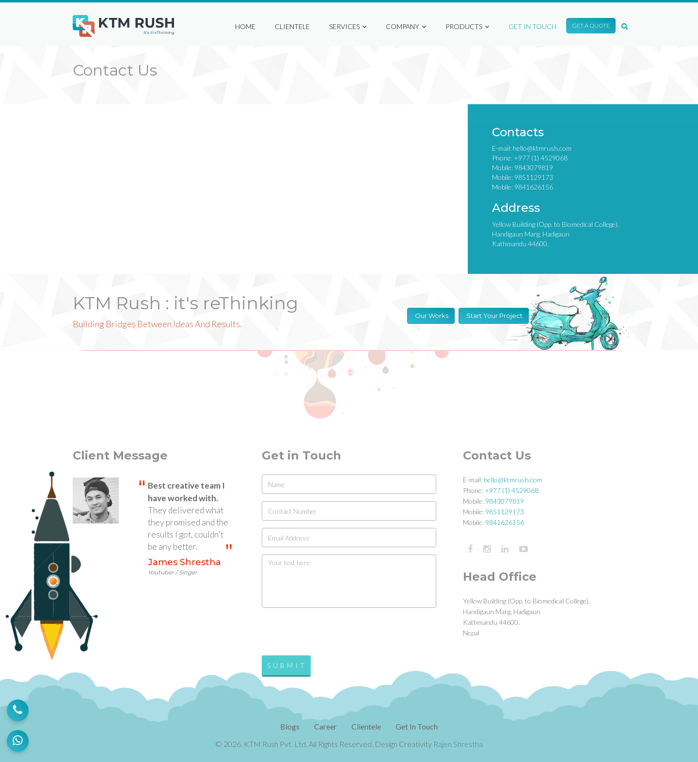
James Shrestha (184, 566)
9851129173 (533, 177)
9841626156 (533, 187)
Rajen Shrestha (458, 743)
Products (467, 21)
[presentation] (335, 634)
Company (406, 21)
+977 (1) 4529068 (541, 158)
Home (245, 21)
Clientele (292, 21)
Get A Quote (591, 20)
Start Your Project (494, 315)
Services (347, 21)
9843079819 (533, 167)
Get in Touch (532, 21)
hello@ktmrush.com (542, 148)
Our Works (430, 315)
